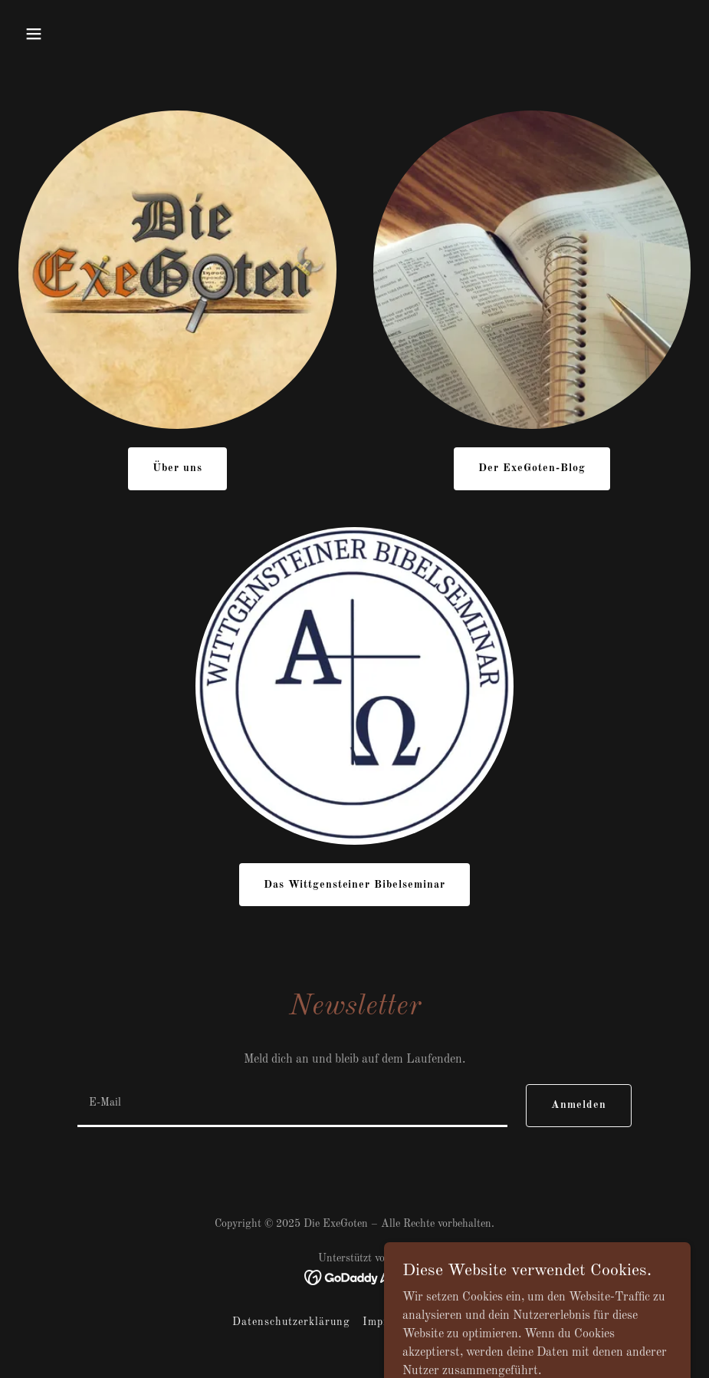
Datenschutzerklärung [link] (291, 1322)
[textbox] (292, 1105)
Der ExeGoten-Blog (532, 468)
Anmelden (578, 1104)
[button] (33, 33)
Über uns (177, 468)
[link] (354, 1277)
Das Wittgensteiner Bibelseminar (355, 884)
